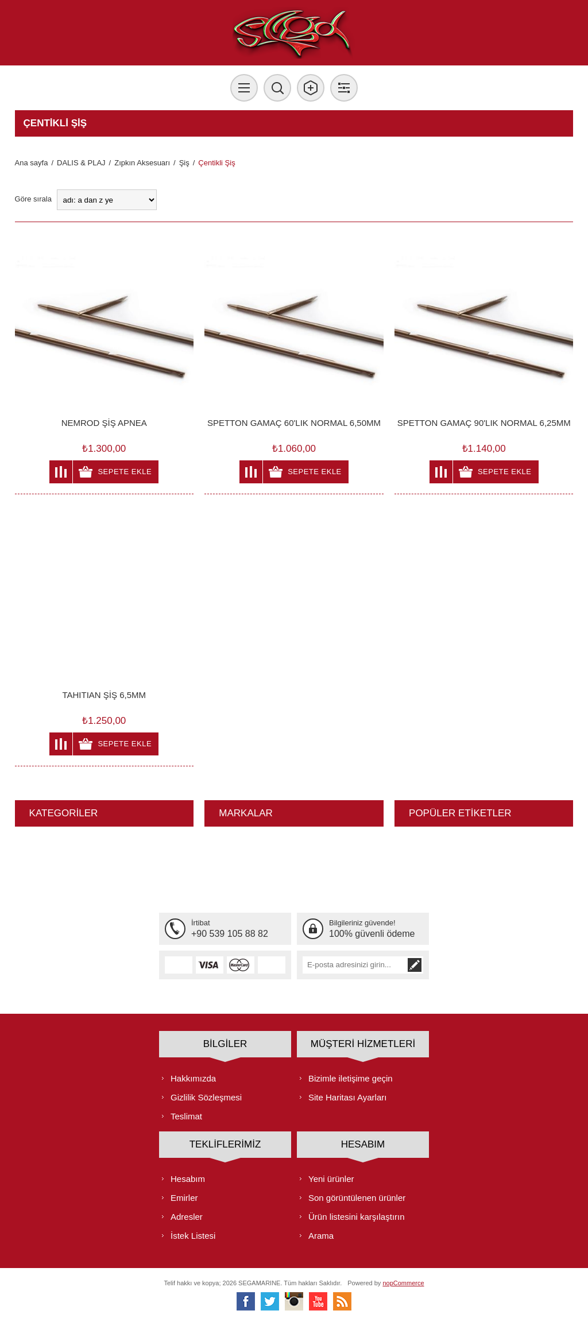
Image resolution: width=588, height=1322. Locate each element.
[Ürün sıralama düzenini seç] (107, 199)
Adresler (187, 1217)
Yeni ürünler (331, 1179)
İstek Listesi (193, 1235)
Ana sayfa (31, 162)
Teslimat (186, 1116)
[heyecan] (270, 1301)
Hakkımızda (193, 1078)
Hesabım (188, 1179)
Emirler (184, 1198)
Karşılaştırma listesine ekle (61, 471)
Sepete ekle (125, 471)
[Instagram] (294, 1301)
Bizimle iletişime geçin (350, 1078)
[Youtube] (318, 1301)
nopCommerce (403, 1283)
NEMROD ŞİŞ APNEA (104, 423)
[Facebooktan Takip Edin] (246, 1301)
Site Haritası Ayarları (347, 1097)
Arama (321, 1235)
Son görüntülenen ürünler (356, 1198)
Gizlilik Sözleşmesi (206, 1097)
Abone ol (414, 965)
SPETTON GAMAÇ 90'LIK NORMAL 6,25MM (484, 423)
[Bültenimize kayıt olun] (354, 965)
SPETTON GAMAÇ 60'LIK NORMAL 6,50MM (294, 423)
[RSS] (342, 1301)
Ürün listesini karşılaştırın (356, 1217)
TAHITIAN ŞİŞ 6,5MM (104, 695)
